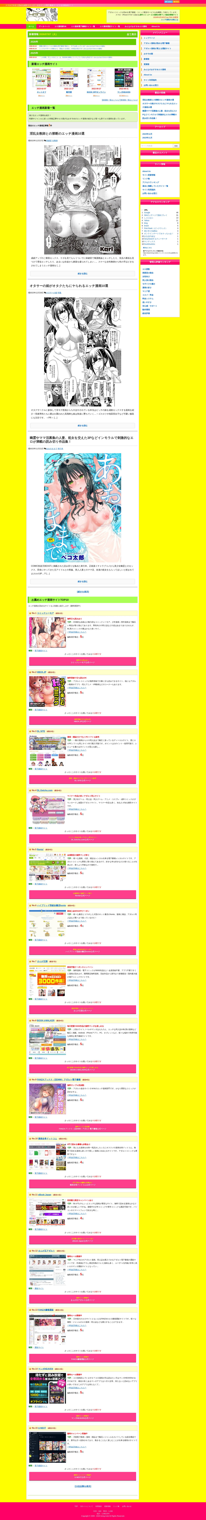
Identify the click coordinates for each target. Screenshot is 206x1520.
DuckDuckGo (149, 244)
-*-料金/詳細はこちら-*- (76, 632)
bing (146, 223)
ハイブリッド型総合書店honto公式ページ (82, 951)
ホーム (31, 26)
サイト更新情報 (148, 175)
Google (147, 212)
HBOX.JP (41, 672)
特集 (59, 293)
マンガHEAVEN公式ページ (82, 1417)
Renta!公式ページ (82, 894)
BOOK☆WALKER (46, 1020)
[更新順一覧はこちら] (129, 100)
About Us (155, 26)
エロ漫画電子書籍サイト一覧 (83, 26)
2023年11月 (147, 138)
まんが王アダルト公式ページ (83, 1299)
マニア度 (146, 291)
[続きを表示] (83, 592)
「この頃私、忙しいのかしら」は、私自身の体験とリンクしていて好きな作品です (66, 57)
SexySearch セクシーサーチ (155, 239)
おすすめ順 (148, 54)
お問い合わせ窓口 (151, 85)
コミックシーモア (45, 613)
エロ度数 (146, 269)
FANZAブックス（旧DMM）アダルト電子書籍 (59, 1079)
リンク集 (146, 179)
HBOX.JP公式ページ (82, 720)
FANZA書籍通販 (45, 1310)
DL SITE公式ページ (82, 779)
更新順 (146, 64)
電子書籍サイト (41, 651)
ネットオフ (41, 92)
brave (146, 226)
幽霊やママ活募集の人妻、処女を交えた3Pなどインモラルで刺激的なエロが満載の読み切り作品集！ (159, 114)
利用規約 (99, 1506)
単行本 (60, 449)
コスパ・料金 (147, 295)
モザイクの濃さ (148, 284)
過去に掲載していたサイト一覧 (155, 186)
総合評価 (146, 313)
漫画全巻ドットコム (47, 1138)
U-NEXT (42, 1428)
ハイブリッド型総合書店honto (51, 905)
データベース (44, 26)
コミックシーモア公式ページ (83, 661)
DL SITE (41, 731)
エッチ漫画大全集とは (169, 20)
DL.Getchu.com (45, 790)
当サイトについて (86, 1506)
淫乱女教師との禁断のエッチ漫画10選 (158, 100)
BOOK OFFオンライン (96, 92)
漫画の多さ (147, 288)
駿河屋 (69, 92)
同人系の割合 (147, 280)
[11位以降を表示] (83, 1486)
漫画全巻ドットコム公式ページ (83, 1184)
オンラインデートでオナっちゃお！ (159, 234)
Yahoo (146, 220)
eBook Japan (44, 1195)
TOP (76, 1506)
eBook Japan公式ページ (83, 1240)
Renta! (40, 849)
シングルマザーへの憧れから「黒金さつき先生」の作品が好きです (61, 48)
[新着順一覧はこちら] (111, 100)
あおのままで (51, 449)
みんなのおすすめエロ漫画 (136, 26)
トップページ (149, 38)
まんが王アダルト (46, 1251)
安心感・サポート (149, 306)
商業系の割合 (147, 273)
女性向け (146, 276)
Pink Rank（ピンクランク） (155, 228)
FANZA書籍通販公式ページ (82, 1358)
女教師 (55, 141)
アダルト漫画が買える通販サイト (157, 48)
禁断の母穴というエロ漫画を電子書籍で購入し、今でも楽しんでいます (62, 46)
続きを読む (83, 273)
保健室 (49, 141)
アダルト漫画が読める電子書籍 (156, 43)
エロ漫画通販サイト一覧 (110, 26)
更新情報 (107, 1506)
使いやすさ (147, 302)
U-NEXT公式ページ (82, 1476)
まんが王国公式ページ (83, 1010)
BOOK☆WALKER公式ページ (82, 1069)
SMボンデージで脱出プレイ (155, 215)
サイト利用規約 (150, 80)
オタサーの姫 (51, 293)
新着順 (146, 59)
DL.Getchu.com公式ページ (82, 839)
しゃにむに (148, 218)
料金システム (147, 299)
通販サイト (39, 1288)
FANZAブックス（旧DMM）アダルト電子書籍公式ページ (82, 1128)
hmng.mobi (104, 1516)
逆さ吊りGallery (150, 231)
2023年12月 (147, 134)
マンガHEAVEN (123, 92)
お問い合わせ (127, 1506)
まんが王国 (42, 961)
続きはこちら (147, 247)
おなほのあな (149, 236)
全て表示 (131, 34)
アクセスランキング (150, 182)
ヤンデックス (149, 241)
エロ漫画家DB (60, 26)
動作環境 (146, 310)
